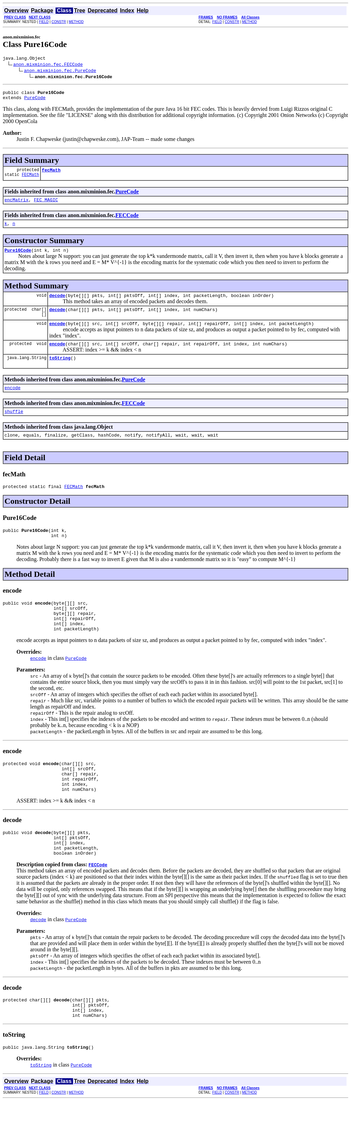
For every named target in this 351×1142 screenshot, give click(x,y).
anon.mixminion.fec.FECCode (48, 65)
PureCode (34, 100)
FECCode (127, 220)
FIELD (44, 22)
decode (57, 303)
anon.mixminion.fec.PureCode (60, 71)
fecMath (51, 174)
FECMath (30, 179)
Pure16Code (17, 257)
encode (57, 334)
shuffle (13, 426)
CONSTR (58, 22)
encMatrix (16, 205)
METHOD (76, 22)
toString (59, 370)
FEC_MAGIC (46, 205)
